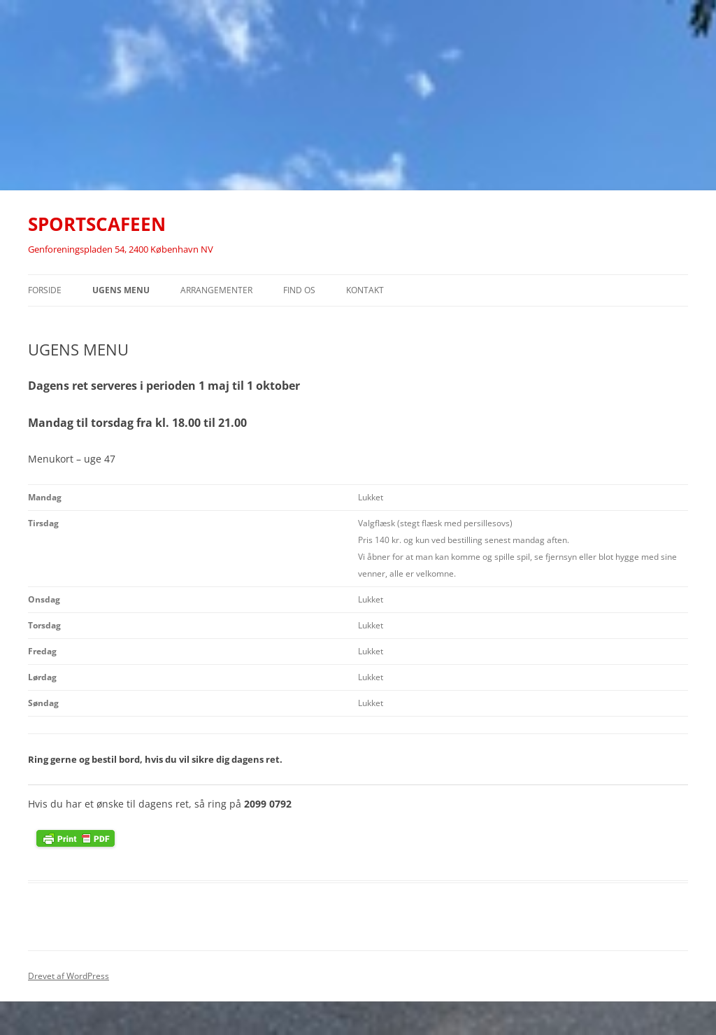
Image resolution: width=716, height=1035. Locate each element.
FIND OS (299, 290)
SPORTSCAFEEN (97, 224)
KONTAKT (365, 290)
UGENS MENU (121, 290)
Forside (45, 290)
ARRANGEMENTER (216, 290)
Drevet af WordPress (68, 976)
